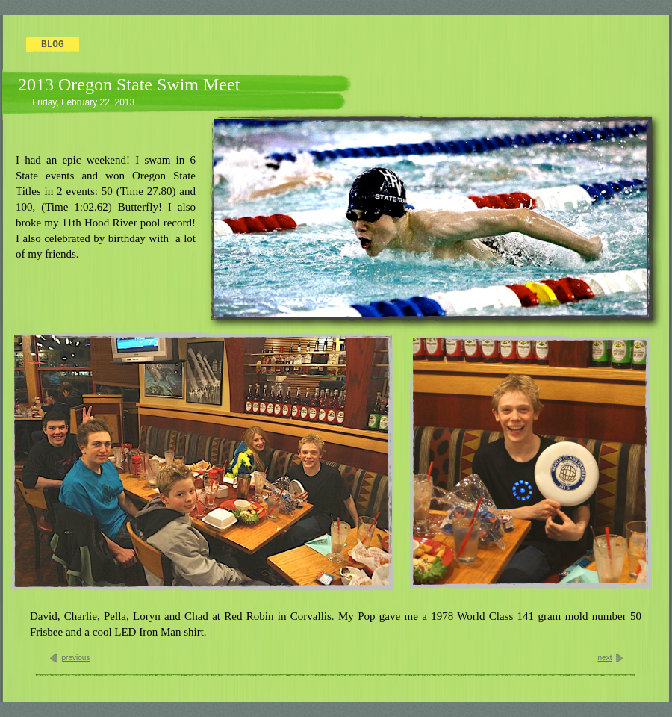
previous (76, 658)
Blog (52, 44)
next (605, 658)
